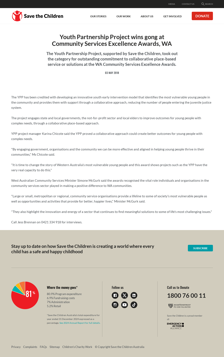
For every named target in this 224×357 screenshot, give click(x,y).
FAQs (43, 347)
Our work (123, 16)
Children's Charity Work (77, 347)
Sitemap (55, 347)
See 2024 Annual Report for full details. (79, 322)
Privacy (16, 347)
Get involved (172, 16)
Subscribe (200, 248)
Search (207, 4)
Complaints (30, 347)
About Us (147, 16)
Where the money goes (61, 287)
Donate (202, 16)
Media (171, 4)
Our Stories (98, 16)
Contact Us (188, 4)
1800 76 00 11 (186, 295)
